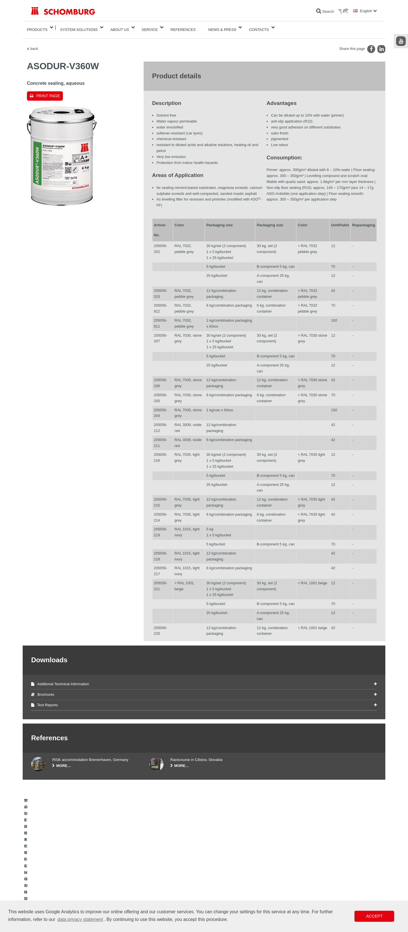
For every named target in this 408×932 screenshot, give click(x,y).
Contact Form (159, 891)
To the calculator (161, 874)
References (183, 27)
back (34, 44)
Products (37, 27)
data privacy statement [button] (80, 919)
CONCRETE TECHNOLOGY (53, 899)
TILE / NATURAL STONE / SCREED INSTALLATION (71, 882)
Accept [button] (374, 916)
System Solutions (78, 27)
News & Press (222, 27)
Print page (48, 91)
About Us (119, 27)
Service (150, 27)
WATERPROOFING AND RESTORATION (62, 874)
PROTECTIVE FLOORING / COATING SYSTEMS (69, 891)
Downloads (157, 882)
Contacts (259, 27)
